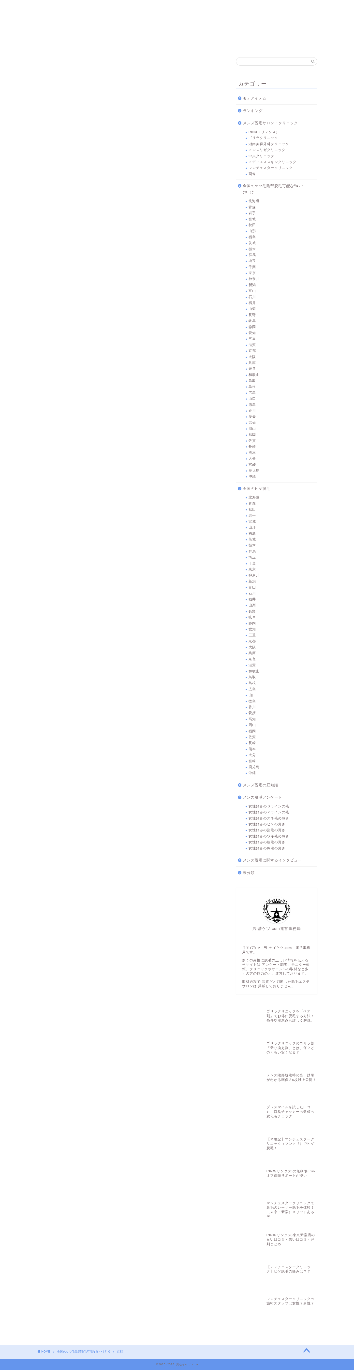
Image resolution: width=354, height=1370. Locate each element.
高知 (252, 423)
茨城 (252, 243)
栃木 (252, 249)
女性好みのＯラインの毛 (269, 806)
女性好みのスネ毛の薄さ (269, 818)
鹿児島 (254, 470)
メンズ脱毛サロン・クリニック (270, 123)
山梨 (252, 309)
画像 (252, 174)
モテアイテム (254, 98)
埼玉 (252, 261)
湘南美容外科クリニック (126, 8)
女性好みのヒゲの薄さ (267, 824)
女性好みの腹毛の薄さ (267, 842)
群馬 (252, 255)
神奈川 (254, 279)
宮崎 (252, 465)
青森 (252, 207)
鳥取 (252, 381)
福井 (252, 303)
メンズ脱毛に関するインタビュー (272, 860)
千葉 (252, 267)
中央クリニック (195, 8)
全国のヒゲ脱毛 (256, 488)
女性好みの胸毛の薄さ (267, 848)
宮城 (252, 219)
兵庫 (252, 363)
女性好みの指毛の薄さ (267, 830)
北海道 (254, 201)
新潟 (252, 285)
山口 (252, 399)
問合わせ (299, 6)
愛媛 (252, 416)
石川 (252, 297)
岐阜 (252, 321)
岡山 (252, 428)
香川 (252, 411)
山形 (252, 231)
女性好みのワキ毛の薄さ (269, 836)
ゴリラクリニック (91, 8)
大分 (252, 458)
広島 (252, 393)
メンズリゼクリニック (160, 8)
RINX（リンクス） (55, 8)
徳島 (252, 405)
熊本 (252, 453)
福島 (252, 237)
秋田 (252, 225)
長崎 (252, 446)
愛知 (252, 333)
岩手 (252, 213)
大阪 (252, 357)
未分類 (249, 873)
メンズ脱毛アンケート (262, 797)
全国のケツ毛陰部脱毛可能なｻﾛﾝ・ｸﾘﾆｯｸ (274, 189)
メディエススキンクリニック (230, 8)
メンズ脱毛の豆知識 (260, 785)
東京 (252, 273)
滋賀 (252, 345)
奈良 (252, 369)
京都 (252, 351)
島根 (252, 386)
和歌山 (254, 375)
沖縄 (252, 476)
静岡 (252, 327)
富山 (252, 291)
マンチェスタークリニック (265, 8)
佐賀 (252, 441)
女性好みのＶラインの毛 (269, 812)
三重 (252, 339)
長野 (252, 315)
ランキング (253, 111)
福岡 (252, 435)
